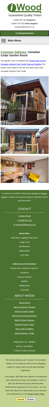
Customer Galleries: (14, 52)
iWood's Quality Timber (24, 311)
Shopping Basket (24, 33)
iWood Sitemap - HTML (24, 333)
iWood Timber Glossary (24, 320)
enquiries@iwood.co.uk (24, 27)
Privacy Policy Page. (36, 394)
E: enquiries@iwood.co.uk (24, 225)
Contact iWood (24, 216)
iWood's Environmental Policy (24, 316)
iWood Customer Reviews (24, 307)
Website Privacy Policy (24, 325)
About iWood (24, 303)
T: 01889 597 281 (24, 220)
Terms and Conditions (24, 329)
